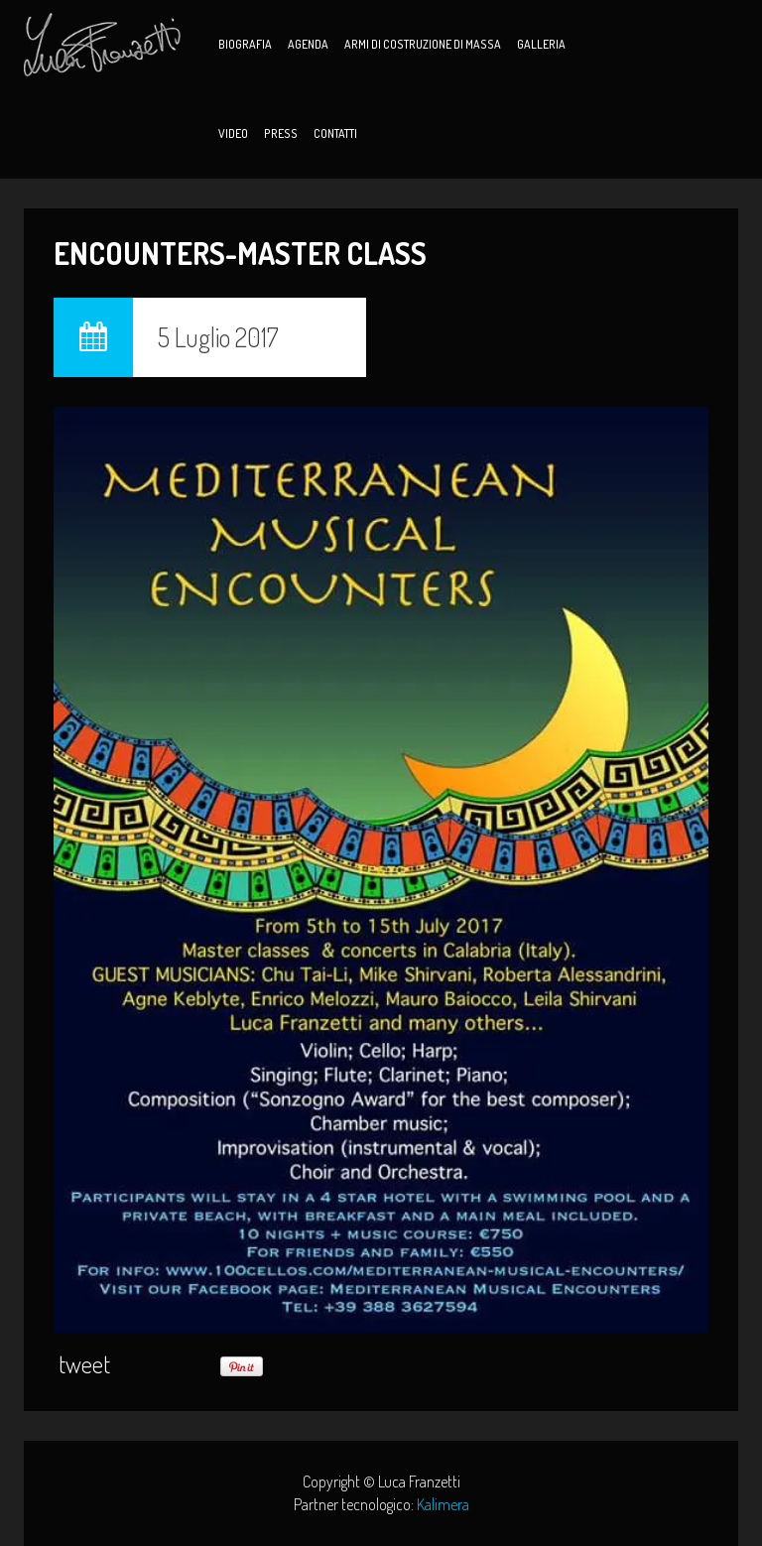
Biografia (245, 44)
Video (233, 133)
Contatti (335, 133)
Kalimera (443, 1504)
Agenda (308, 44)
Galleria (541, 44)
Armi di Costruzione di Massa (422, 44)
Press (281, 133)
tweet (84, 1364)
